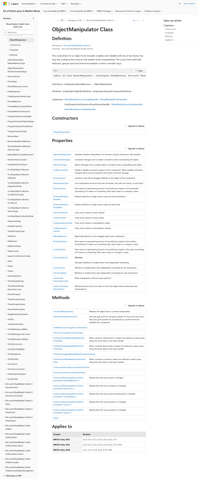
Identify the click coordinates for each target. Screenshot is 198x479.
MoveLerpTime (59, 188)
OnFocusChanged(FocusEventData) (68, 332)
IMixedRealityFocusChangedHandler (81, 99)
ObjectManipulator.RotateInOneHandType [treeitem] (17, 70)
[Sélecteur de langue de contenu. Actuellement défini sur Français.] (9, 474)
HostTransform (59, 178)
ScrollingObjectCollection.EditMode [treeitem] (18, 176)
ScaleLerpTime (59, 249)
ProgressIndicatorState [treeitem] (17, 131)
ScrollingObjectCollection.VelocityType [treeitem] (18, 209)
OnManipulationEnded (62, 223)
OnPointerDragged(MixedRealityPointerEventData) (74, 354)
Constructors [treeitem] (15, 45)
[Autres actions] (143, 20)
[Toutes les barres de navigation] (54, 20)
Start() (55, 418)
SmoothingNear (60, 273)
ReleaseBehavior (60, 236)
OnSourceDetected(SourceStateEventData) (71, 367)
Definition (169, 25)
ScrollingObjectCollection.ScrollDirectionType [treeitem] (18, 193)
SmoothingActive (60, 257)
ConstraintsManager (61, 159)
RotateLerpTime (59, 241)
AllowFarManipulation (62, 154)
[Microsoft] (5, 3)
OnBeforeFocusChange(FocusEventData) (70, 327)
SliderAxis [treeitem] (12, 236)
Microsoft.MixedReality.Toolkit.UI (100, 20)
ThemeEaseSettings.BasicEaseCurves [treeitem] (16, 288)
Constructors (170, 29)
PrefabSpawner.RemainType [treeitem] (19, 96)
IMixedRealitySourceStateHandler (80, 109)
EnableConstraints (60, 170)
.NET (62, 20)
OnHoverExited (59, 217)
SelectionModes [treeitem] (14, 221)
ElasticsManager (60, 164)
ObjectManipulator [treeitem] (18, 40)
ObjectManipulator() (61, 132)
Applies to (169, 40)
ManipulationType (60, 183)
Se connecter (189, 3)
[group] (99, 76)
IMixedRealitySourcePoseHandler (127, 104)
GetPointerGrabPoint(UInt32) (65, 316)
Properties (169, 32)
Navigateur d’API (75, 20)
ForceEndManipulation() (63, 311)
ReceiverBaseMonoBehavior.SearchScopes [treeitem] (19, 148)
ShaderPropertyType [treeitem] (16, 231)
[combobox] (18, 25)
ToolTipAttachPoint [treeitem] (15, 324)
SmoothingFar (59, 267)
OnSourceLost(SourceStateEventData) (69, 372)
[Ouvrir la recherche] (180, 3)
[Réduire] (33, 18)
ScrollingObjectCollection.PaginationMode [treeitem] (18, 184)
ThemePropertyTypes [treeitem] (16, 299)
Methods (169, 36)
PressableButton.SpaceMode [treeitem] (19, 106)
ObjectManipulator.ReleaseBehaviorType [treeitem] (16, 61)
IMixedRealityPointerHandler (113, 99)
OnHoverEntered (60, 212)
